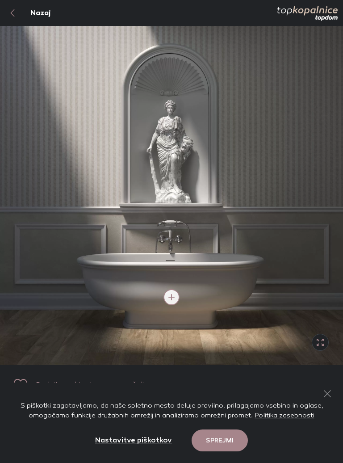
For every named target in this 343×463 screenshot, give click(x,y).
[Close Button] (327, 394)
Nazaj (25, 13)
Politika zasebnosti (284, 415)
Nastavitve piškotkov (133, 440)
